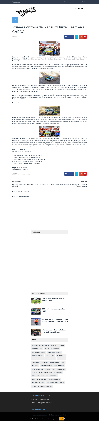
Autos (53, 342)
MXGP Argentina (37, 365)
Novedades (58, 369)
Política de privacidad (38, 406)
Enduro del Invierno (38, 348)
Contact (85, 2)
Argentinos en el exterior (40, 342)
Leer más (66, 419)
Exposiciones (50, 352)
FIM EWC (52, 355)
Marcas (47, 365)
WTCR (34, 382)
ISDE (63, 359)
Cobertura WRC (37, 345)
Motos (34, 369)
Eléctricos (55, 345)
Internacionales (46, 362)
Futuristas (61, 355)
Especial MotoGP (37, 352)
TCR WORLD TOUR (52, 379)
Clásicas (61, 342)
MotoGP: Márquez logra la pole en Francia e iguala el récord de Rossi (55, 317)
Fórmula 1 (35, 359)
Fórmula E (44, 359)
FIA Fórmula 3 (36, 355)
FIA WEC (45, 355)
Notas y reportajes (45, 369)
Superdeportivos (54, 375)
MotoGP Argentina (59, 365)
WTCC (62, 379)
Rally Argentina (51, 372)
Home (69, 2)
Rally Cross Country (22, 171)
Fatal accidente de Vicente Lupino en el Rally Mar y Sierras (54, 327)
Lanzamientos (59, 362)
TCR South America (38, 379)
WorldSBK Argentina (45, 382)
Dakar (12, 171)
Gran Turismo (54, 359)
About (76, 2)
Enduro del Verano (54, 348)
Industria (35, 362)
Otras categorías (38, 372)
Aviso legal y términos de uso (40, 391)
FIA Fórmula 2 (61, 352)
